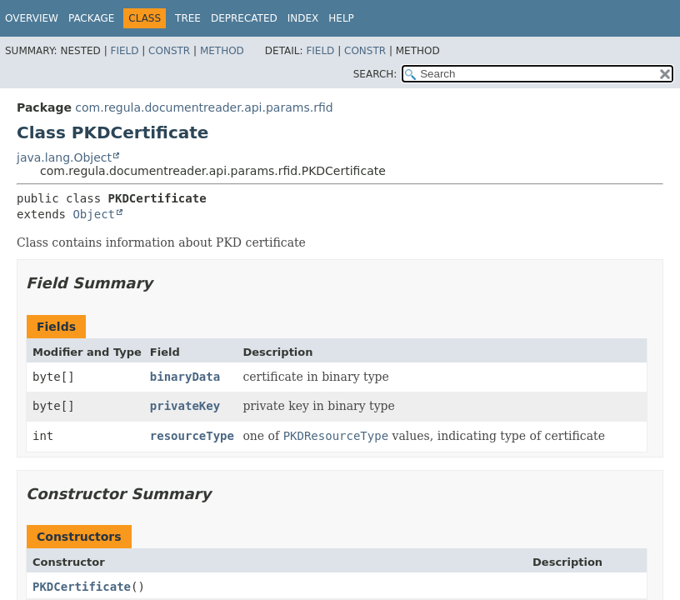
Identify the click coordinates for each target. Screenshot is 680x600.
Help (341, 18)
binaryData (185, 376)
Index (303, 18)
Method (222, 51)
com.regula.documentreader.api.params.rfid (203, 107)
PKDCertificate (81, 586)
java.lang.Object (64, 157)
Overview (31, 18)
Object (93, 214)
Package (91, 18)
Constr (169, 51)
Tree (188, 18)
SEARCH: (375, 74)
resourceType (192, 435)
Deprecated (244, 18)
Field (124, 51)
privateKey (185, 405)
